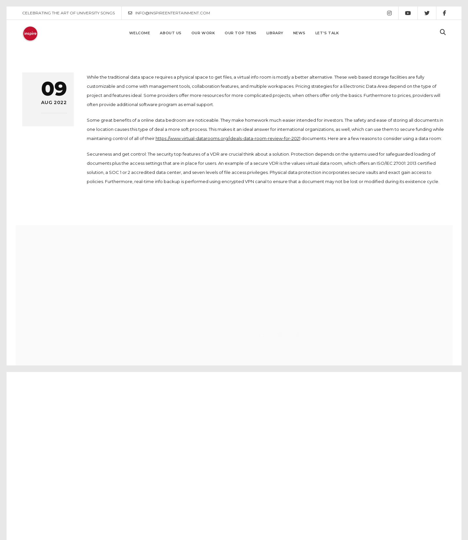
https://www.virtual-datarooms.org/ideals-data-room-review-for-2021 (228, 138)
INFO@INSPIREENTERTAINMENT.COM (169, 13)
